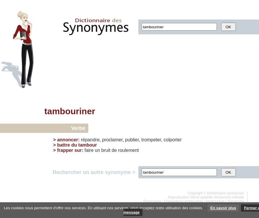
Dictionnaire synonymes (225, 193)
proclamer (112, 139)
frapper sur (69, 150)
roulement (128, 150)
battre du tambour (77, 145)
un (97, 150)
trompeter (151, 139)
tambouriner (215, 201)
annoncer (67, 139)
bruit (105, 150)
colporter (173, 139)
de (114, 150)
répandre (90, 139)
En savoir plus (223, 208)
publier (132, 139)
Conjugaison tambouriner (183, 201)
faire (89, 150)
